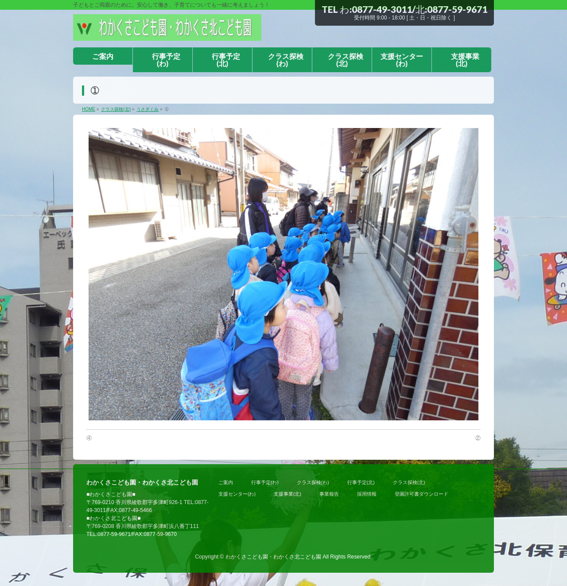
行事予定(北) (361, 482)
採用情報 (367, 494)
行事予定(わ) (265, 482)
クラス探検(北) (409, 482)
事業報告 (329, 494)
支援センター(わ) (237, 494)
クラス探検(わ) (313, 482)
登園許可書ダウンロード (421, 494)
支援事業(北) (287, 494)
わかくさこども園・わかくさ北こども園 (273, 557)
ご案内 (225, 482)
